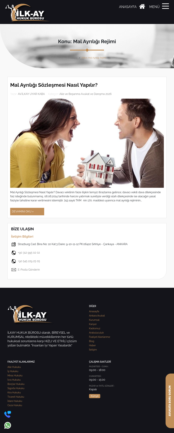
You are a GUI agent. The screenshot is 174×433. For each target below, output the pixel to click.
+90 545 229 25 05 (25, 261)
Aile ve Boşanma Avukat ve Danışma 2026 (85, 94)
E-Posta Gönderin (25, 269)
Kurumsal (94, 320)
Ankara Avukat (97, 315)
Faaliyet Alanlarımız (99, 337)
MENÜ (154, 7)
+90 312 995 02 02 (25, 252)
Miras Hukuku (14, 375)
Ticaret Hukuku (15, 396)
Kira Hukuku (14, 392)
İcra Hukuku (14, 379)
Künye (95, 396)
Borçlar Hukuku (15, 384)
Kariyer (93, 324)
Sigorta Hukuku (15, 388)
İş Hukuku (12, 371)
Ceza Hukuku (14, 405)
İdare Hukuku (14, 401)
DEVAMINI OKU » (23, 211)
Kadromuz (94, 328)
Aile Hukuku (14, 367)
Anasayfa (72, 57)
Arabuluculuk (96, 332)
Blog (91, 341)
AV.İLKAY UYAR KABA (31, 94)
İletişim (93, 349)
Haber (92, 345)
